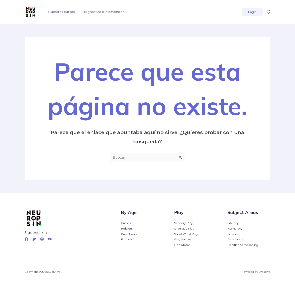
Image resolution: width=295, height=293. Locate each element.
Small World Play (186, 233)
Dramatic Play (184, 228)
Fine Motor (182, 244)
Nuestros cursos (61, 12)
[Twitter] (34, 239)
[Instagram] (42, 239)
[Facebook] (26, 239)
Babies (125, 223)
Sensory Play (183, 223)
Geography (235, 239)
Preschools (129, 233)
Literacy (233, 223)
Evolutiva (264, 271)
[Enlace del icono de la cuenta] (268, 12)
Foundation (129, 239)
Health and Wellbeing (242, 244)
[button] (252, 12)
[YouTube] (50, 239)
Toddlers (127, 228)
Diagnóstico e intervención (102, 12)
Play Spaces (182, 239)
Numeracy (234, 228)
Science (233, 233)
